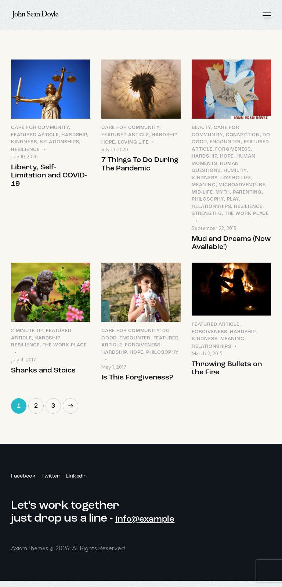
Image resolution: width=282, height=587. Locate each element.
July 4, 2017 (23, 364)
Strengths (207, 214)
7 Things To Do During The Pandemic (139, 166)
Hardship (74, 135)
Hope (108, 143)
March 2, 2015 (207, 357)
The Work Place (247, 214)
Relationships (59, 142)
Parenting (247, 192)
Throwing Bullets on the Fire (227, 374)
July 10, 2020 (24, 157)
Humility (235, 171)
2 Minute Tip (27, 334)
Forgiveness (233, 149)
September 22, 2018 (214, 229)
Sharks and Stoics (43, 375)
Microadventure (241, 185)
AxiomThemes (31, 554)
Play (233, 200)
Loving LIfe (133, 143)
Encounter (225, 142)
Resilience (25, 150)
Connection (243, 135)
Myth (223, 192)
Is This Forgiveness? (137, 382)
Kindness (24, 142)
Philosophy (208, 200)
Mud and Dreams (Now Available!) (231, 245)
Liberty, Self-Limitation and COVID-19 (49, 178)
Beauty (201, 128)
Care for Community (40, 128)
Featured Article (35, 135)
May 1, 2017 (113, 371)
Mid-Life (202, 192)
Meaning (204, 185)
